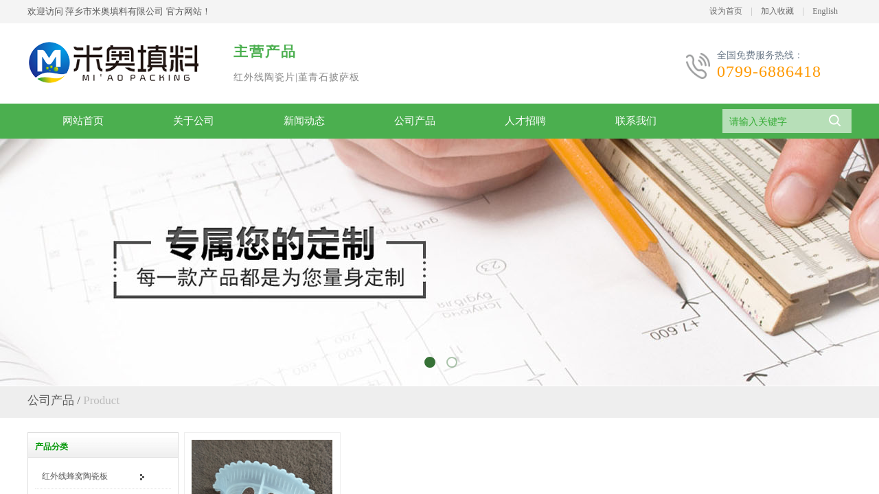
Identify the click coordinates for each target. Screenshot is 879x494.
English (825, 11)
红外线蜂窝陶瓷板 (75, 476)
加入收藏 (777, 11)
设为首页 (725, 11)
